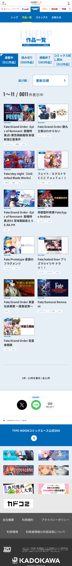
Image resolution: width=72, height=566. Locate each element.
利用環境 (12, 532)
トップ (14, 17)
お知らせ (56, 17)
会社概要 (8, 520)
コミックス (42, 17)
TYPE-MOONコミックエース (13, 420)
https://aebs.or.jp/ (55, 551)
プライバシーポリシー (55, 520)
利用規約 (27, 520)
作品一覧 (27, 17)
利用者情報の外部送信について (45, 532)
